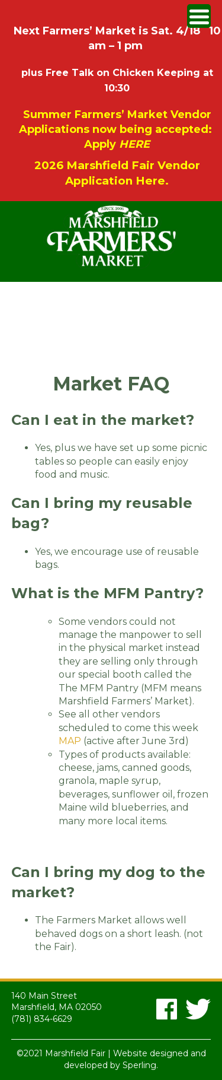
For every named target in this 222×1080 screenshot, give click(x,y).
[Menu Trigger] (199, 16)
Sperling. (140, 1065)
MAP (71, 741)
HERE (134, 144)
